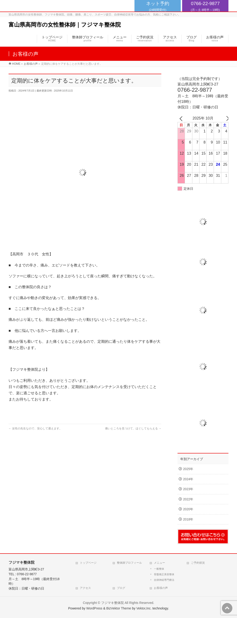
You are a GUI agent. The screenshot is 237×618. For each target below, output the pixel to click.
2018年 (188, 519)
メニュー (159, 562)
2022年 (188, 499)
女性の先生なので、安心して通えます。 (35, 428)
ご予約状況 (198, 562)
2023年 (188, 489)
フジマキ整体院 (112, 603)
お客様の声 (161, 588)
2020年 (188, 509)
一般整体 (159, 568)
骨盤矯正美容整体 (164, 574)
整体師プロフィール (129, 562)
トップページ (88, 562)
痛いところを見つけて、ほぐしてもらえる (133, 428)
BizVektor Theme (118, 608)
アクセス (85, 588)
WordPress (94, 608)
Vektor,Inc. (144, 608)
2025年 (188, 469)
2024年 (188, 479)
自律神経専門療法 (164, 579)
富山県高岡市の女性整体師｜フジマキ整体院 (65, 24)
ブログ (121, 588)
